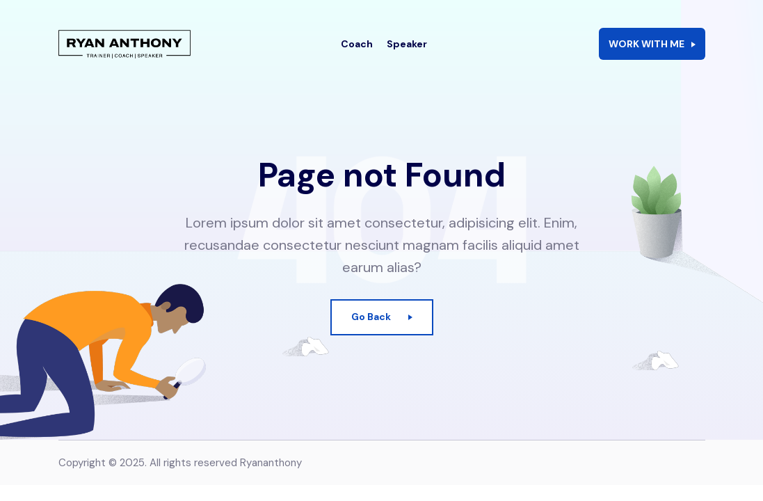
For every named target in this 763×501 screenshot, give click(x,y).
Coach (357, 52)
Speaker (407, 52)
